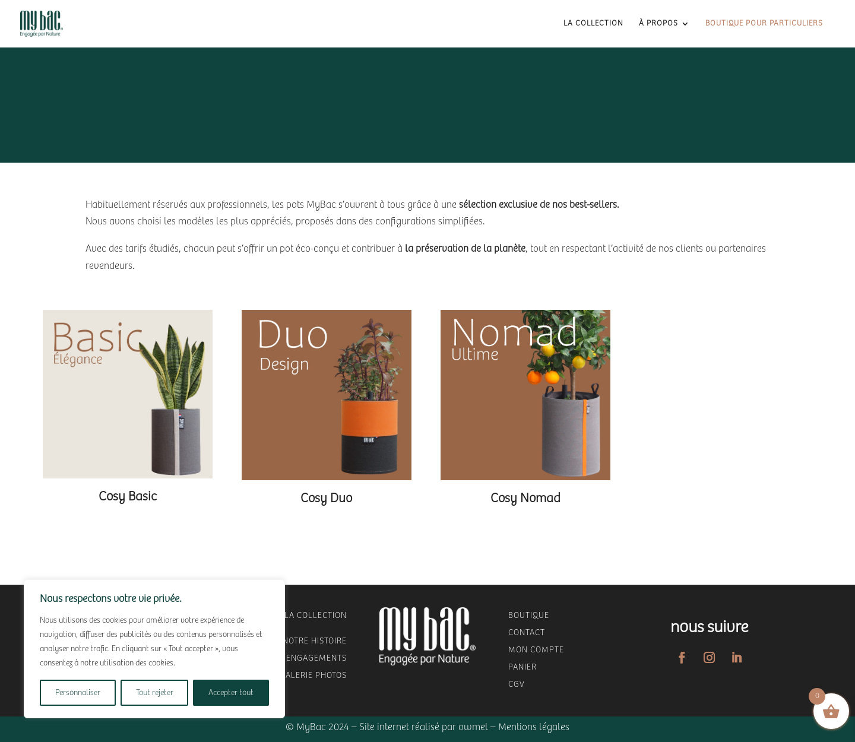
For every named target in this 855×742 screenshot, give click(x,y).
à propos (658, 24)
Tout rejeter (154, 692)
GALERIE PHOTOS (313, 675)
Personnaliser (77, 692)
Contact (526, 633)
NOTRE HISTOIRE (315, 641)
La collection (593, 24)
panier (522, 667)
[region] (154, 648)
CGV (516, 684)
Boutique (528, 615)
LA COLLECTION (315, 615)
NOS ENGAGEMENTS (307, 658)
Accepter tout (231, 692)
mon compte (536, 650)
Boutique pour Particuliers (764, 24)
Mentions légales (533, 727)
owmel (473, 727)
